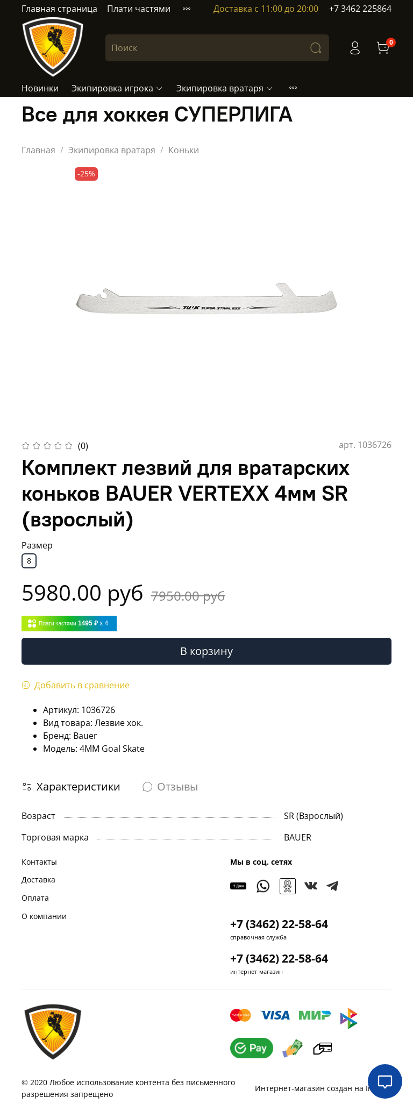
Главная (38, 150)
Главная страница (59, 9)
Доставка (38, 879)
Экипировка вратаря (225, 88)
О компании (44, 916)
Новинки (40, 88)
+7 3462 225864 (360, 9)
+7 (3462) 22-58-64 (279, 923)
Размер (37, 545)
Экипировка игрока (117, 88)
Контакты (39, 862)
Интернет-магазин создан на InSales (323, 1088)
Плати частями (138, 9)
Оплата (35, 898)
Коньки (183, 150)
